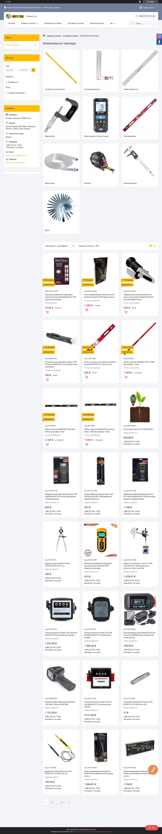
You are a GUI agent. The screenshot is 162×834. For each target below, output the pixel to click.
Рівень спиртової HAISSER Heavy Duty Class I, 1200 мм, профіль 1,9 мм (99, 430)
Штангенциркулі (130, 183)
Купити (47, 311)
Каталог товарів (12, 45)
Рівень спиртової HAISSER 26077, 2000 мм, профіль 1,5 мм (139, 363)
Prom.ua (93, 829)
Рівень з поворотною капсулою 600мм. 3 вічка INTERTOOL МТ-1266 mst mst (100, 363)
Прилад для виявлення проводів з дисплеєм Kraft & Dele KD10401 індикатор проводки (98, 565)
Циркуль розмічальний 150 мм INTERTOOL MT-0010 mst (57, 564)
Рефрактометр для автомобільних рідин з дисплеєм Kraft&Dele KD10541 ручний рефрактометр (139, 297)
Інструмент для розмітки (55, 89)
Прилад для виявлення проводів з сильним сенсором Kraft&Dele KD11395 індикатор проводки (60, 297)
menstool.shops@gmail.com (17, 155)
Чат (151, 828)
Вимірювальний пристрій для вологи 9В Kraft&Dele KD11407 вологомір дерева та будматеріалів (61, 496)
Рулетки (87, 183)
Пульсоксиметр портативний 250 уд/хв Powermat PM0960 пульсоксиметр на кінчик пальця (139, 635)
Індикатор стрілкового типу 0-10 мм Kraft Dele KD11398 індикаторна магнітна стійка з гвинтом (138, 565)
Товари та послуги (28, 23)
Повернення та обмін (52, 23)
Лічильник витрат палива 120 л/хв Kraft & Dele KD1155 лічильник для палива (61, 634)
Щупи (47, 230)
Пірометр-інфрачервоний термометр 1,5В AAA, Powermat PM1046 (60, 703)
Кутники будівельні (92, 89)
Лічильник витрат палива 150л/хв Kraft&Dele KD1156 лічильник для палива (98, 704)
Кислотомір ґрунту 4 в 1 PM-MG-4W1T (139, 429)
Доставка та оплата (75, 23)
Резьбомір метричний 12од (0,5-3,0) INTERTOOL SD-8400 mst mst (138, 703)
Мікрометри (50, 136)
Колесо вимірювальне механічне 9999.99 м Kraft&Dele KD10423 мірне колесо (98, 773)
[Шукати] (132, 23)
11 (62, 802)
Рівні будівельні (130, 136)
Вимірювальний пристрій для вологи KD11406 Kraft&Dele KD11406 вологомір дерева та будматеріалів (139, 496)
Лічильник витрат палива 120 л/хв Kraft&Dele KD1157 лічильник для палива (98, 635)
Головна (11, 23)
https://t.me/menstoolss (15, 163)
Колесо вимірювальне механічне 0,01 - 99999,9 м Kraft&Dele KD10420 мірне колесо (139, 773)
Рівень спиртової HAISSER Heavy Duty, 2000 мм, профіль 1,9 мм (60, 430)
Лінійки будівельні (131, 89)
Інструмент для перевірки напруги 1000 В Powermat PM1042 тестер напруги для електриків (61, 364)
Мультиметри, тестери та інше (96, 136)
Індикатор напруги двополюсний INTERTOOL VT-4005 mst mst (58, 772)
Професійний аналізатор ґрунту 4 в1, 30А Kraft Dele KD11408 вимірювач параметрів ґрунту (99, 496)
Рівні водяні (49, 183)
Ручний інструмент (70, 36)
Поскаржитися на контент (82, 832)
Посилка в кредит (97, 23)
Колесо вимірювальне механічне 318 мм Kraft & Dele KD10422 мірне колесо (99, 296)
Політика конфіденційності (102, 832)
